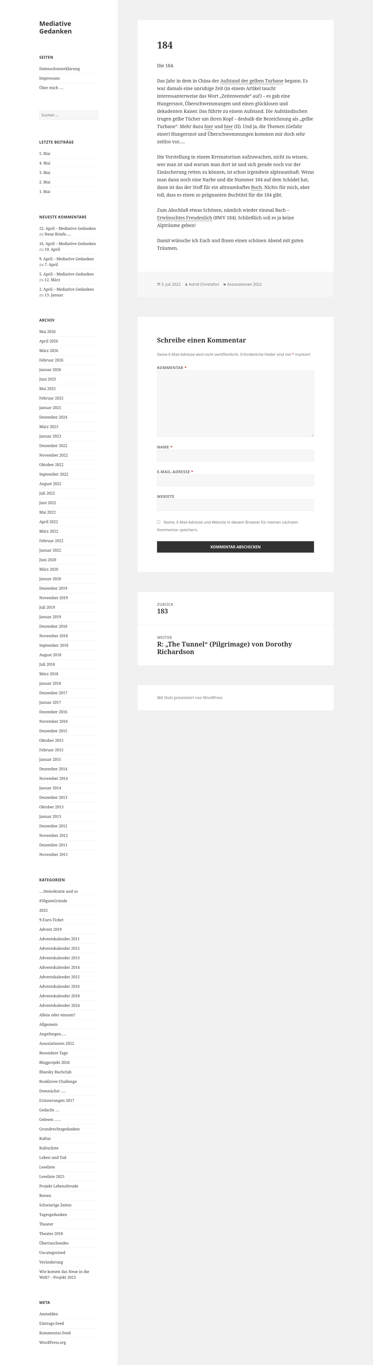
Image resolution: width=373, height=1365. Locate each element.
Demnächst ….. (52, 1091)
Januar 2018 (50, 683)
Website (165, 496)
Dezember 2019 (53, 588)
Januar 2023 (50, 436)
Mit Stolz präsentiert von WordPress (189, 697)
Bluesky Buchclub (55, 1072)
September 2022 (53, 474)
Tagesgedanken (53, 1214)
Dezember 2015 (53, 730)
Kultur (45, 1138)
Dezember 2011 (53, 845)
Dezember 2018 (53, 626)
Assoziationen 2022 (56, 1043)
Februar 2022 (51, 540)
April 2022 (48, 521)
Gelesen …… (50, 1119)
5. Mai (44, 153)
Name (164, 447)
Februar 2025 (51, 398)
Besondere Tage (53, 1053)
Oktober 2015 (51, 740)
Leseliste (47, 1167)
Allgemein (48, 1024)
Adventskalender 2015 (59, 976)
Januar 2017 (50, 702)
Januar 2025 (50, 407)
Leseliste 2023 (51, 1176)
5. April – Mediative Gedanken (66, 274)
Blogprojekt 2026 (54, 1062)
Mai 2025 (47, 388)
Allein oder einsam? (57, 1015)
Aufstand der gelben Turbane (251, 81)
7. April (51, 264)
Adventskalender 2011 (59, 938)
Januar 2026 (50, 369)
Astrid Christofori (204, 284)
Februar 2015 (51, 749)
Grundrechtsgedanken (59, 1129)
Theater (46, 1224)
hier (208, 126)
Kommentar (172, 367)
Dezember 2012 (53, 826)
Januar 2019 (50, 616)
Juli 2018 (47, 664)
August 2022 (50, 483)
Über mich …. (51, 87)
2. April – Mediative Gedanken (66, 289)
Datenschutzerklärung (59, 68)
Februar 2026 (51, 360)
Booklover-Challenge (58, 1081)
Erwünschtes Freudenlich (184, 218)
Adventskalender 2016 (59, 986)
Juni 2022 (47, 502)
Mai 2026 (47, 331)
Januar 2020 (50, 578)
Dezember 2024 (53, 417)
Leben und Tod (52, 1157)
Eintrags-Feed (51, 1323)
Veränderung (51, 1262)
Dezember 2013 (53, 797)
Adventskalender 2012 (59, 948)
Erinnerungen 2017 (56, 1100)
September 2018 (53, 645)
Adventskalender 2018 (59, 995)
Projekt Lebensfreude (58, 1186)
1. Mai (44, 191)
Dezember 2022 (53, 445)
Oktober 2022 (51, 464)
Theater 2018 (51, 1233)
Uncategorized (52, 1252)
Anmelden (48, 1314)
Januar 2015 (50, 759)
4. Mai (44, 163)
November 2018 (53, 635)
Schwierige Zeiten (55, 1205)
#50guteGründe (53, 900)
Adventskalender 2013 (59, 957)
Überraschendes (54, 1243)
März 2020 (48, 569)
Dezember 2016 (53, 711)
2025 (43, 910)
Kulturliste (49, 1148)
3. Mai (44, 172)
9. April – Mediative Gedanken (66, 258)
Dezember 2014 (53, 769)
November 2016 (53, 721)
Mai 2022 (47, 512)
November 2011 (53, 854)
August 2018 (50, 654)
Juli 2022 (47, 493)
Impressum (49, 78)
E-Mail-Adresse (175, 471)
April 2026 (48, 341)
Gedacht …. (49, 1110)
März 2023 (48, 426)
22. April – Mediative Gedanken (67, 228)
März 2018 (48, 673)
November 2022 (53, 455)
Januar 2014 (50, 788)
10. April (52, 249)
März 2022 (48, 531)
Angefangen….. (52, 1034)
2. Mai (44, 182)
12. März (52, 279)
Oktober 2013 (51, 807)
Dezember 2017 (53, 692)
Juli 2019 (47, 607)
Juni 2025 (47, 379)
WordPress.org (52, 1342)
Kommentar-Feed (55, 1333)
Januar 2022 (50, 550)
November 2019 (53, 597)
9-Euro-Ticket (51, 919)
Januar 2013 (50, 816)
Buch (256, 187)
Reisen (45, 1195)
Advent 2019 (50, 929)
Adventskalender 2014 (59, 967)
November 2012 (53, 835)
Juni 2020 (47, 559)
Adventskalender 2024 (59, 1005)
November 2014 (53, 778)
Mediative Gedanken (55, 27)
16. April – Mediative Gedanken (67, 243)
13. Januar (54, 295)
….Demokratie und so (58, 891)
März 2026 (48, 350)
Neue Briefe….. (58, 234)
